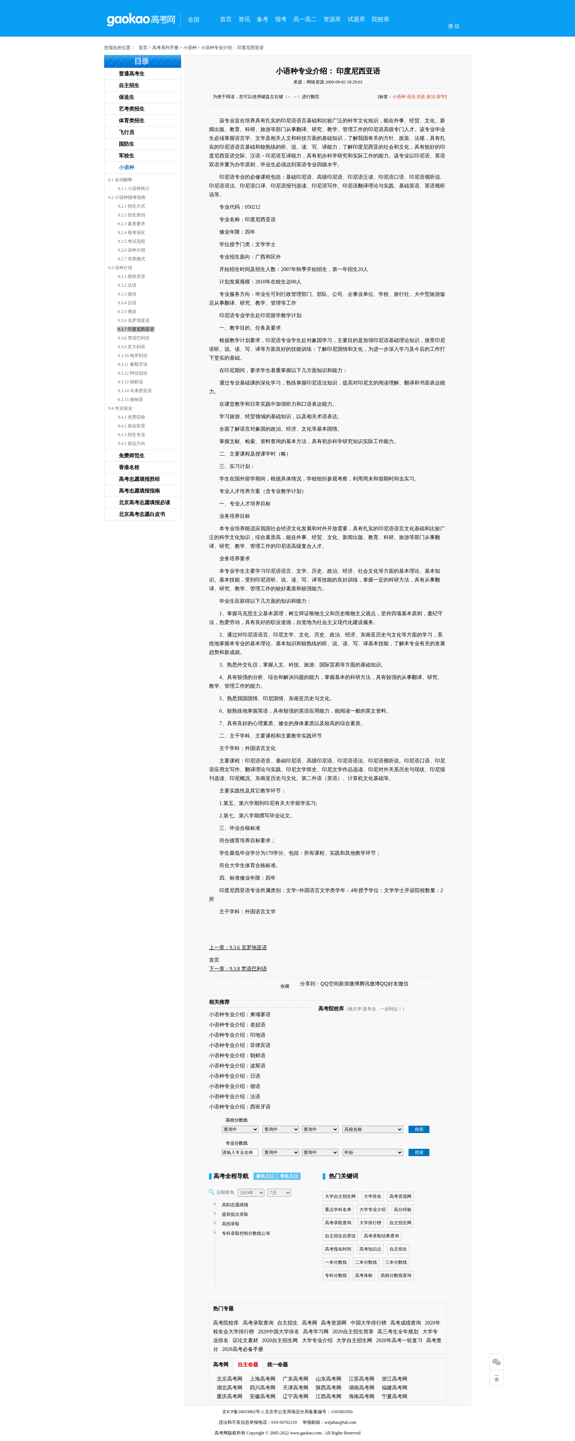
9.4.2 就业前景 (131, 425)
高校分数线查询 (396, 1275)
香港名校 (129, 467)
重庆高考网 (229, 1396)
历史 (421, 96)
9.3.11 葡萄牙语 (132, 364)
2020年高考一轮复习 (399, 1340)
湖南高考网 (361, 1387)
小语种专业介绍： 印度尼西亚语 (328, 71)
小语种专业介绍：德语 (234, 1086)
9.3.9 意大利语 (131, 346)
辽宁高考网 (295, 1396)
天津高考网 (295, 1387)
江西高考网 (328, 1396)
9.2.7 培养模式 (131, 258)
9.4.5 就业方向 (131, 443)
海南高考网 (361, 1396)
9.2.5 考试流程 (131, 241)
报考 (281, 19)
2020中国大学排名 (278, 1331)
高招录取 (229, 1223)
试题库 (356, 19)
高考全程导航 (231, 1176)
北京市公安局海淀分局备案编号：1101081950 (308, 1411)
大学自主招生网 (340, 1196)
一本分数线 (336, 1262)
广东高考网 (295, 1379)
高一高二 (305, 19)
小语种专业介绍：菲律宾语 (240, 1045)
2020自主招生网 (280, 1340)
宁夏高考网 (394, 1396)
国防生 (126, 144)
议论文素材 (245, 1340)
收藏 (285, 986)
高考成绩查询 (405, 1323)
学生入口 (289, 1176)
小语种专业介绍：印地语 (237, 1035)
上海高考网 (262, 1379)
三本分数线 (396, 1262)
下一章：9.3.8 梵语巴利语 (238, 969)
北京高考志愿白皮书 (142, 514)
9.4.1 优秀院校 (131, 417)
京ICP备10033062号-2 (243, 1411)
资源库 (332, 19)
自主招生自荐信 (340, 1235)
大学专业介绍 (372, 1209)
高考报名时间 (338, 1249)
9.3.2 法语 (127, 285)
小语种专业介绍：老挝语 (237, 1025)
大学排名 (372, 1196)
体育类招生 (131, 120)
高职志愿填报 (234, 1204)
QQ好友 (389, 984)
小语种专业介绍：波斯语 (237, 1066)
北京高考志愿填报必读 (144, 502)
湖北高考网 (229, 1387)
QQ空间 (330, 984)
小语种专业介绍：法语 (234, 1096)
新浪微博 (349, 984)
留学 (440, 96)
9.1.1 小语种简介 (134, 188)
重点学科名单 (338, 1209)
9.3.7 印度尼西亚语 (136, 329)
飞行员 (126, 132)
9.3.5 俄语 (127, 311)
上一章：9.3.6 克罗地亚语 (238, 947)
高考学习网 (316, 1331)
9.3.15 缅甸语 (130, 399)
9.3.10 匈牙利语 (132, 355)
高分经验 (402, 1209)
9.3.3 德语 (127, 294)
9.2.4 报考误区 (131, 232)
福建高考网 (394, 1387)
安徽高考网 (262, 1396)
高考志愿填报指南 (139, 491)
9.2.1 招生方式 (131, 206)
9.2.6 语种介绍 (131, 250)
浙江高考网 (394, 1379)
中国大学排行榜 (369, 1323)
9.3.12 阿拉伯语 (132, 373)
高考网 (309, 1323)
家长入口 (265, 1176)
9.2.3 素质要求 (131, 223)
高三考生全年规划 (397, 1331)
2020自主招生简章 (353, 1331)
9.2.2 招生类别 (131, 215)
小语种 (190, 47)
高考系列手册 (165, 47)
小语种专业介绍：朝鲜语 (237, 1055)
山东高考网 (328, 1379)
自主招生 (129, 85)
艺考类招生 (131, 109)
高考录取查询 (338, 1222)
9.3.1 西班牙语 (131, 276)
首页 (226, 19)
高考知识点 (370, 1249)
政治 (430, 96)
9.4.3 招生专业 (131, 434)
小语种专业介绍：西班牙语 (240, 1107)
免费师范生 (131, 455)
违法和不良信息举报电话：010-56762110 (258, 1422)
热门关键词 (343, 1176)
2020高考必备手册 (242, 1349)
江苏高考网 (361, 1379)
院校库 (380, 19)
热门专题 (223, 1308)
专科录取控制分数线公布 (245, 1233)
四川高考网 (262, 1387)
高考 (219, 1433)
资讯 (244, 19)
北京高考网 (229, 1379)
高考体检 (364, 1275)
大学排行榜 (370, 1222)
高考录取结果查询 (381, 1235)
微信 (403, 984)
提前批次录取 (234, 1214)
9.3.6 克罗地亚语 (134, 320)
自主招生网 (400, 1222)
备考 (262, 19)
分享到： (310, 984)
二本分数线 (366, 1262)
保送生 (126, 97)
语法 (411, 96)
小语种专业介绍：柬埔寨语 (240, 1014)
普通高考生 (131, 74)
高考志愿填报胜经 (139, 479)
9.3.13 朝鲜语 (130, 382)
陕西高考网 (328, 1387)
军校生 (126, 156)
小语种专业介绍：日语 (234, 1076)
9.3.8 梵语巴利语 (134, 338)
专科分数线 (336, 1275)
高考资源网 (400, 1196)
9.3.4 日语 (127, 302)
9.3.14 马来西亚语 (135, 390)
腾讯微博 (369, 984)
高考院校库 (331, 1008)
